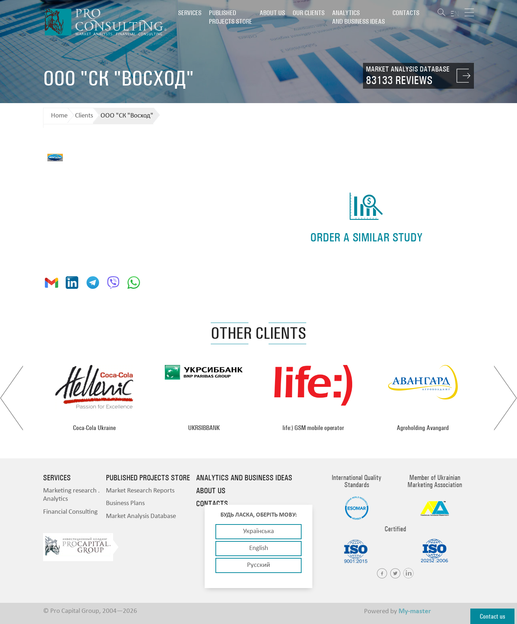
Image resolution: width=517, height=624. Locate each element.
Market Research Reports (140, 490)
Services (189, 13)
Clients (84, 115)
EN (454, 13)
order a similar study (366, 237)
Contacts (405, 13)
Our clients (309, 13)
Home (59, 115)
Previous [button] (11, 398)
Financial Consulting (70, 512)
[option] (94, 398)
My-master (415, 611)
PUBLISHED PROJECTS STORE (230, 17)
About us (272, 13)
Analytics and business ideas (358, 17)
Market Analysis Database (141, 516)
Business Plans (125, 503)
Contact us (492, 616)
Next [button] (505, 398)
